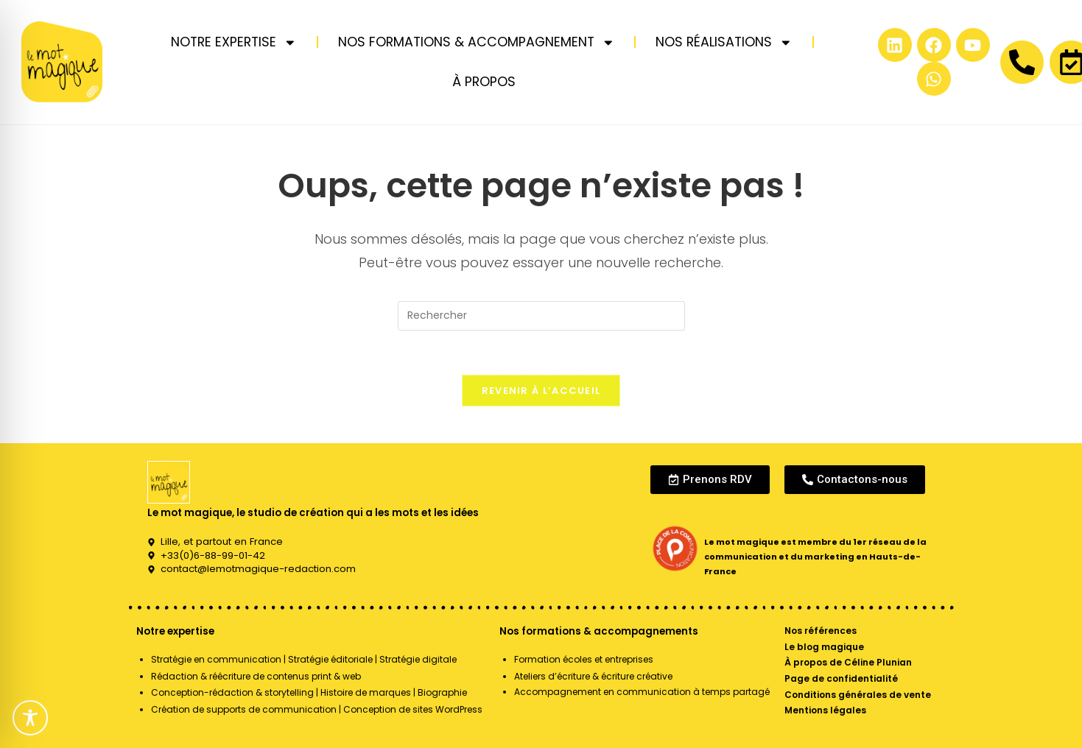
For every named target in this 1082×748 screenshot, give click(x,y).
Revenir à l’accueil (541, 391)
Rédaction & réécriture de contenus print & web (256, 676)
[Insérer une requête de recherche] (541, 316)
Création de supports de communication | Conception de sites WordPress (316, 709)
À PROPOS (484, 82)
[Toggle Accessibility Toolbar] (30, 718)
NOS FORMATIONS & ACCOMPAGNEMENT (476, 43)
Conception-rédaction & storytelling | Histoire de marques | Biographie (309, 692)
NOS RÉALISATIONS (724, 43)
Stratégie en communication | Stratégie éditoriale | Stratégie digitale (304, 659)
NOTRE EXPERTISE (234, 43)
